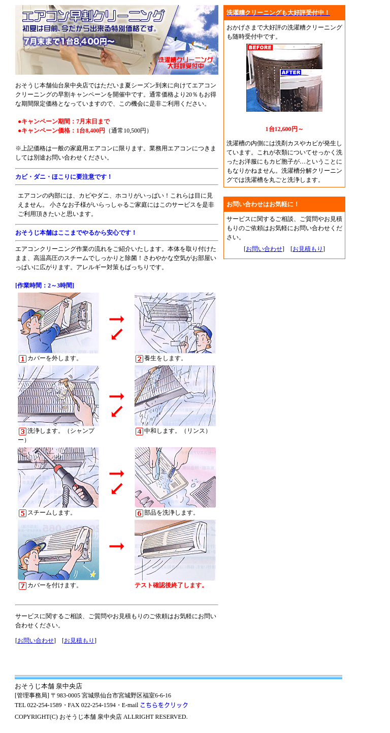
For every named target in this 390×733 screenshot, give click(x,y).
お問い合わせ (35, 640)
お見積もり (79, 640)
